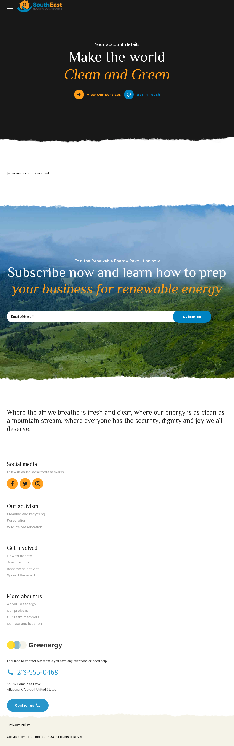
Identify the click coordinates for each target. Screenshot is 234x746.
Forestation (16, 520)
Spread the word (21, 575)
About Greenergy (21, 604)
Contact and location (24, 623)
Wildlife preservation (24, 527)
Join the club (18, 562)
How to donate (19, 556)
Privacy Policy (19, 725)
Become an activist (23, 569)
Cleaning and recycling (26, 514)
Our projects (17, 610)
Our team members (23, 617)
